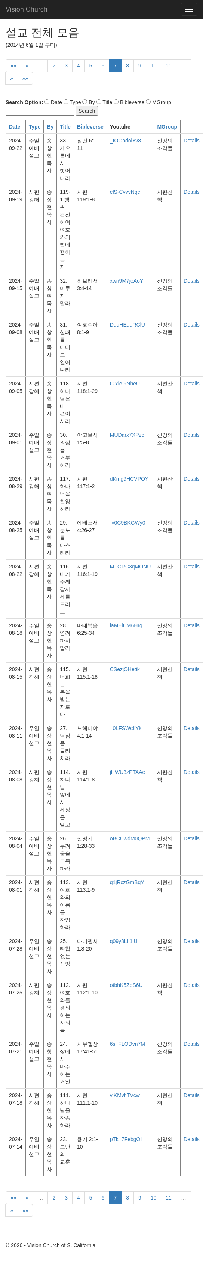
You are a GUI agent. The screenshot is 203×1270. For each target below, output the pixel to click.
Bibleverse (90, 127)
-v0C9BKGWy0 (127, 523)
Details (192, 141)
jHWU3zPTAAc (127, 772)
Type (35, 127)
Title (65, 127)
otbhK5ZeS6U (126, 985)
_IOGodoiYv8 (125, 141)
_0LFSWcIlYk (126, 728)
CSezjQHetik (125, 669)
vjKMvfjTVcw (125, 1095)
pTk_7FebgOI (126, 1139)
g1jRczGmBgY (127, 882)
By (50, 127)
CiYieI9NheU (125, 384)
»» (25, 78)
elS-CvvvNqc (125, 192)
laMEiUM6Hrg (126, 625)
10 (154, 66)
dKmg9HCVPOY (129, 479)
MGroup (167, 127)
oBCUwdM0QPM (130, 838)
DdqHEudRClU (127, 325)
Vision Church (26, 9)
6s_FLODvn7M (127, 1044)
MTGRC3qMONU (130, 567)
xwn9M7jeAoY (127, 281)
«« (13, 66)
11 (169, 66)
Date (14, 127)
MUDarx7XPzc (127, 435)
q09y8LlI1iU (124, 941)
